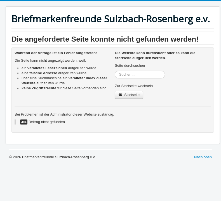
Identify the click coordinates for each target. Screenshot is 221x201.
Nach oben (203, 157)
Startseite (129, 95)
